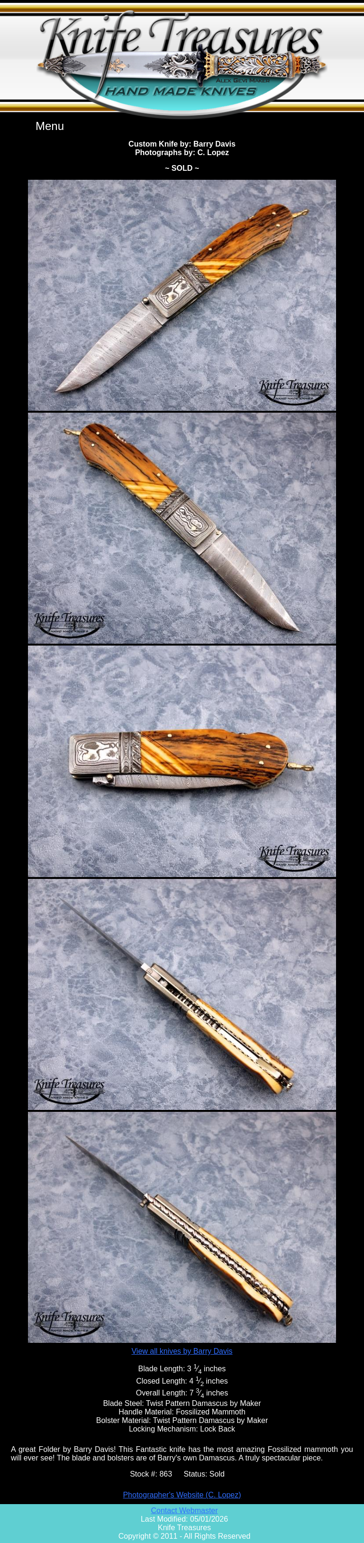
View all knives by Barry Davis (181, 1351)
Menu (50, 126)
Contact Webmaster (184, 1510)
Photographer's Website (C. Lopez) (182, 1495)
